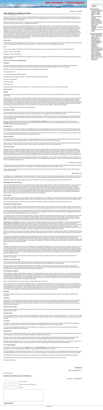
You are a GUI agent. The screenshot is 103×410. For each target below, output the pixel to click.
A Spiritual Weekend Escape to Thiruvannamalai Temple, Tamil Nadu (96, 18)
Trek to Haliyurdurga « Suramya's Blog (96, 42)
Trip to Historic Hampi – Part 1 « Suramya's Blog (96, 36)
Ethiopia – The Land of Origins (97, 30)
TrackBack (27, 375)
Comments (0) (78, 367)
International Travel (12, 14)
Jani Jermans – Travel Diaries (64, 2)
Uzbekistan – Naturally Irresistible (96, 27)
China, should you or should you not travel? (17, 13)
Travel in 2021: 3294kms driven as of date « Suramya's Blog (96, 48)
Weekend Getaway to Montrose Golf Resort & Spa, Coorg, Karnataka (96, 23)
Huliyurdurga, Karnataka (94, 44)
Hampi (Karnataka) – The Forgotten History (95, 39)
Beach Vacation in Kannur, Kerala (96, 51)
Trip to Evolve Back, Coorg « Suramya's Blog (96, 54)
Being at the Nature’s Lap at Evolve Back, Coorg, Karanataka (97, 57)
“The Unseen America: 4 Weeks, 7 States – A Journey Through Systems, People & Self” (96, 13)
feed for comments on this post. (13, 375)
